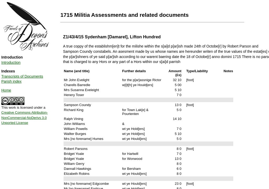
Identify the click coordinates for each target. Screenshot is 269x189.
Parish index (11, 81)
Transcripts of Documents (22, 76)
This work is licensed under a (24, 113)
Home (6, 90)
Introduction (10, 62)
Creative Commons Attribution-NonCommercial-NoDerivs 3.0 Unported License (24, 118)
